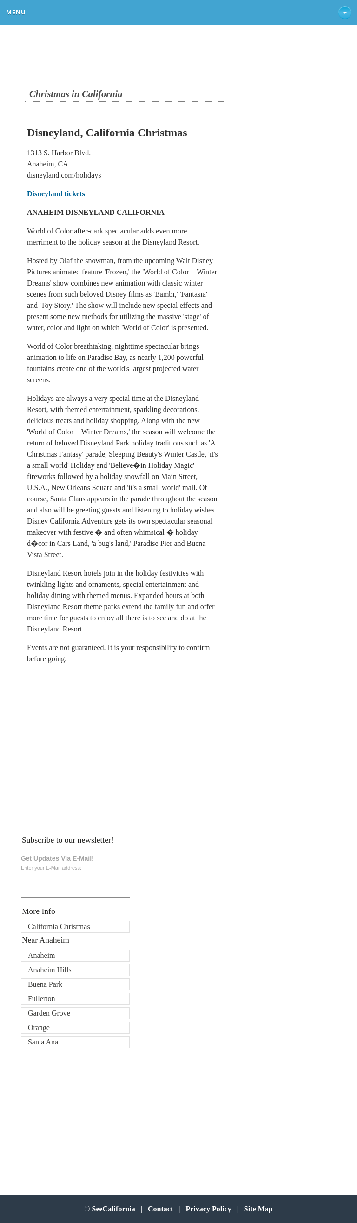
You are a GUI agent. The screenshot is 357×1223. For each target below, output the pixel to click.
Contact (160, 1209)
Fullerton (41, 999)
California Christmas (59, 927)
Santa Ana (43, 1042)
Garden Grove (49, 1013)
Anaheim (41, 955)
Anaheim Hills (50, 970)
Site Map (258, 1209)
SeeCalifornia (113, 1209)
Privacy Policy (208, 1209)
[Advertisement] (88, 746)
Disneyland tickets (56, 194)
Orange (39, 1027)
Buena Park (45, 984)
